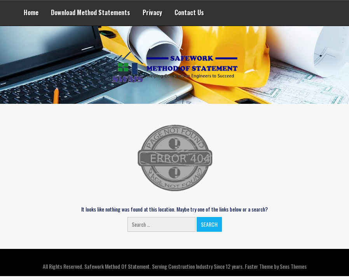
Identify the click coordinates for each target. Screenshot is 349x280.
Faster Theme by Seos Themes (276, 266)
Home (31, 12)
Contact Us (189, 12)
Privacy (152, 12)
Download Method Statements (90, 12)
